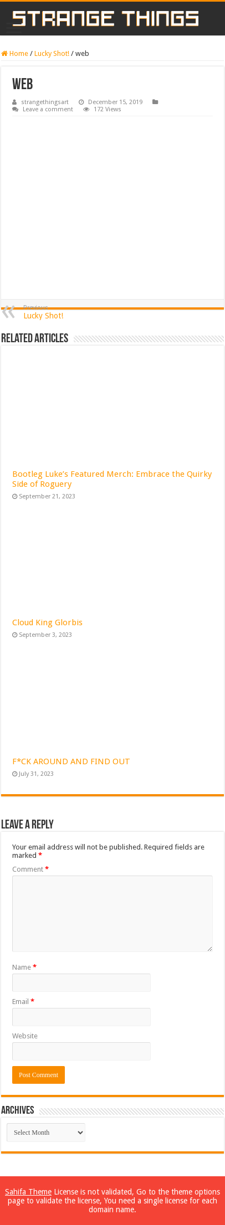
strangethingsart (45, 102)
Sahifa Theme (28, 1191)
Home (14, 53)
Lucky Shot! (51, 53)
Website (25, 1036)
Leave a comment (48, 109)
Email (23, 1001)
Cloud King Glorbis (47, 622)
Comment (30, 869)
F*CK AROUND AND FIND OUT (71, 761)
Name (24, 967)
